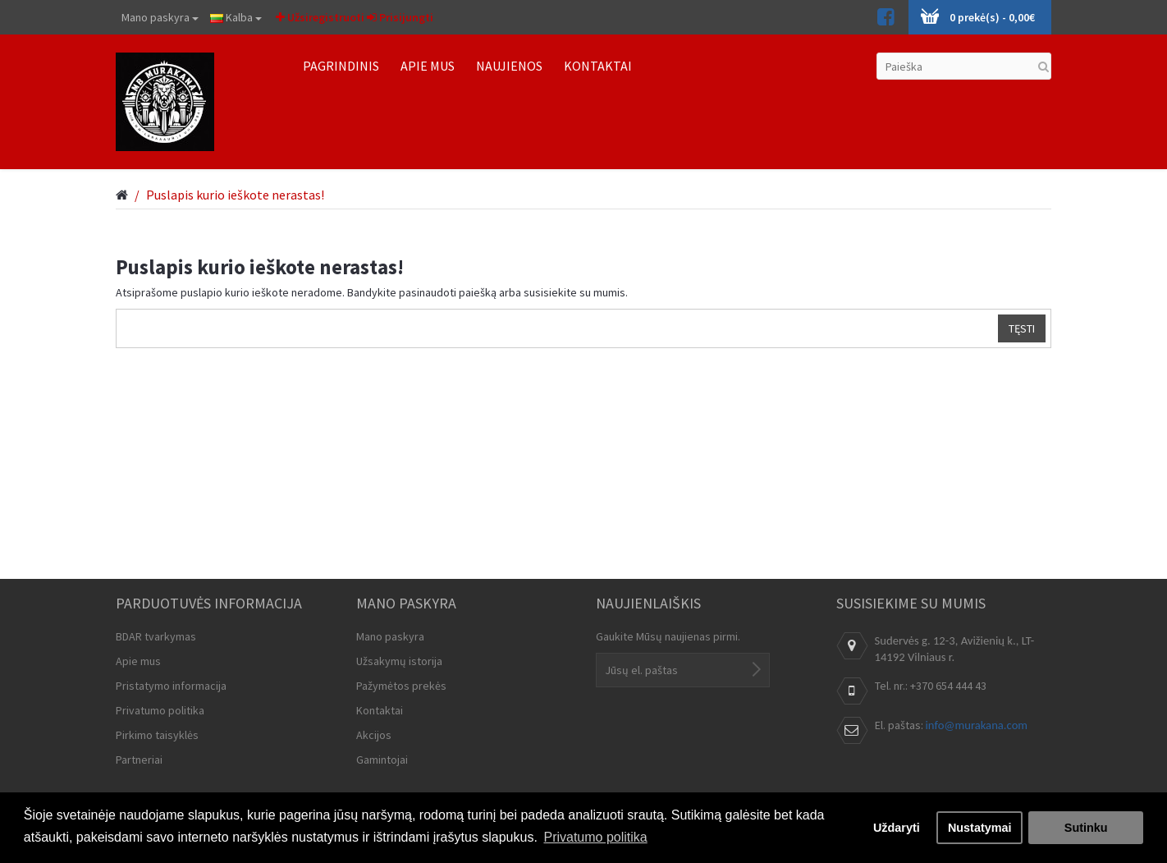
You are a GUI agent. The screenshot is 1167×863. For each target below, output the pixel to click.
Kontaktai (379, 710)
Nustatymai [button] (980, 827)
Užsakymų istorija (399, 661)
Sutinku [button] (1086, 827)
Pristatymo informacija (171, 685)
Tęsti (1022, 328)
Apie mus (138, 661)
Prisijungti (400, 17)
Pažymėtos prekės (401, 685)
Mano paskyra (160, 17)
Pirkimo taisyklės (157, 735)
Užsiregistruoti (320, 17)
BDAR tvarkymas (156, 636)
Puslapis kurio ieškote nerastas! (235, 194)
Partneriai (139, 759)
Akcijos (373, 735)
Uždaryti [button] (896, 827)
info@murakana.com (977, 725)
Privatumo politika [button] (595, 837)
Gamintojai (382, 759)
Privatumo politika (160, 710)
